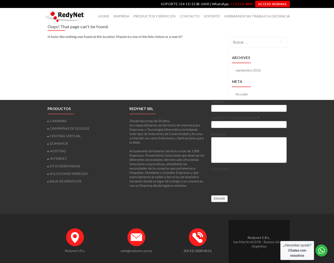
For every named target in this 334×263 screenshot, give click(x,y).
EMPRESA (121, 16)
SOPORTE (212, 16)
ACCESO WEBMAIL (272, 4)
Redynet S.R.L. (75, 251)
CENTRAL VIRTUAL (65, 136)
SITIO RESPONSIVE (65, 166)
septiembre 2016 (248, 70)
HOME (103, 16)
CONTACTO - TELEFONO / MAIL (235, 118)
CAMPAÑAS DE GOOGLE (69, 128)
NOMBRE (218, 102)
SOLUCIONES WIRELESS (69, 173)
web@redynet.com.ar (136, 251)
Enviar (219, 198)
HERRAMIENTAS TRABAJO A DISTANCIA (257, 16)
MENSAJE (218, 134)
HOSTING (58, 151)
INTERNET (58, 158)
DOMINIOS (59, 143)
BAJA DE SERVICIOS (65, 181)
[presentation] (244, 180)
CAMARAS (58, 121)
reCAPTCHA (220, 169)
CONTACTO (190, 16)
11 (241, 4)
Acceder (242, 94)
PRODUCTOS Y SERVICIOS (155, 16)
